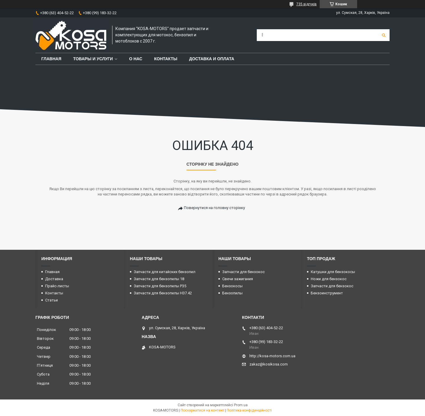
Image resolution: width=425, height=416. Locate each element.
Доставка (54, 279)
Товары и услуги (93, 58)
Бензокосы (232, 286)
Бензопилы (232, 293)
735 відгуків (306, 4)
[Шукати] (384, 35)
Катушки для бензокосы (333, 272)
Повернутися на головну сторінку (214, 207)
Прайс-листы (57, 286)
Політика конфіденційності (249, 410)
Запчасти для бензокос (243, 272)
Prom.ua (241, 405)
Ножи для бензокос (328, 279)
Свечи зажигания (237, 279)
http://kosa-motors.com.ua (272, 356)
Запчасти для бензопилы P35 (160, 286)
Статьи (51, 300)
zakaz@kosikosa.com (268, 364)
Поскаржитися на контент (202, 410)
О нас (135, 58)
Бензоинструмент (327, 293)
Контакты (165, 58)
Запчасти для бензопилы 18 (159, 279)
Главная (51, 58)
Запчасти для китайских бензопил (164, 272)
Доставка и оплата (211, 58)
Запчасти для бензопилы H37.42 (163, 293)
